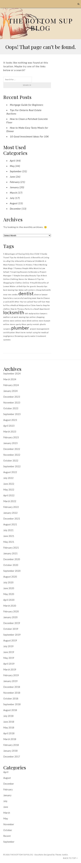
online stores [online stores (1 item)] (9, 324)
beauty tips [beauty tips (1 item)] (42, 286)
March (13, 192)
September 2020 (12, 570)
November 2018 (11, 692)
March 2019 (9, 669)
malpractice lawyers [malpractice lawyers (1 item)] (38, 313)
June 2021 (8, 536)
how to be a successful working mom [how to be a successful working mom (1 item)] (19, 298)
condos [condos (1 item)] (15, 294)
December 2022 (11, 448)
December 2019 (11, 623)
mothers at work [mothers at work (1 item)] (10, 317)
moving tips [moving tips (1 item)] (24, 317)
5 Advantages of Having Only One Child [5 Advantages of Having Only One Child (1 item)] (21, 254)
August (14, 203)
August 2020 (10, 576)
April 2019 (8, 663)
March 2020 (9, 605)
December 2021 (11, 518)
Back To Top (70, 858)
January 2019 (10, 681)
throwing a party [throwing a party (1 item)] (22, 336)
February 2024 (11, 385)
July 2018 (8, 715)
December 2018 (11, 686)
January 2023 (10, 443)
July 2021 (8, 530)
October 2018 (10, 698)
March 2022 (9, 501)
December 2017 (11, 756)
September (16, 171)
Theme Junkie (61, 854)
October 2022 (10, 460)
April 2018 (8, 733)
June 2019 (8, 652)
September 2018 (12, 704)
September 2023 (12, 414)
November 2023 (11, 402)
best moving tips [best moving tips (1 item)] (10, 290)
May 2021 (8, 541)
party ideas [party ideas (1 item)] (21, 324)
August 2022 (10, 472)
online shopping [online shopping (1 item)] (37, 317)
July (12, 198)
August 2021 (10, 524)
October (7, 830)
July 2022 (8, 478)
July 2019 (8, 646)
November (8, 824)
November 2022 (11, 454)
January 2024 (10, 390)
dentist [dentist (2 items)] (26, 293)
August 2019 (10, 640)
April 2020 (8, 599)
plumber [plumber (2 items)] (20, 327)
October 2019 (10, 628)
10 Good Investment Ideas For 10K (29, 136)
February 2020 (11, 611)
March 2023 (9, 431)
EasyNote (39, 854)
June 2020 (8, 588)
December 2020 (11, 559)
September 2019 (12, 634)
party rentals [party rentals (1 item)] (33, 324)
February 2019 (11, 675)
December (15, 208)
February (15, 182)
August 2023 (10, 419)
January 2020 (10, 617)
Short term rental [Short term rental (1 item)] (24, 332)
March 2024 (9, 379)
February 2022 (11, 507)
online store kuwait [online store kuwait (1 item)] (41, 321)
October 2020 (10, 565)
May (12, 166)
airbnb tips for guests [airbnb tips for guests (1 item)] (26, 286)
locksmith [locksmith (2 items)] (13, 312)
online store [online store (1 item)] (9, 321)
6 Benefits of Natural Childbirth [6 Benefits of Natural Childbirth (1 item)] (29, 261)
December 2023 (11, 396)
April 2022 (8, 495)
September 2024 (12, 373)
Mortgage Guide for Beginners (26, 104)
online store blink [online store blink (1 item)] (23, 321)
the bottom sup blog (21, 855)
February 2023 (11, 437)
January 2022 (10, 512)
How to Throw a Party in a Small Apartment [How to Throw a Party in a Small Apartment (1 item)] (30, 309)
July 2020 (8, 582)
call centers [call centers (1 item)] (29, 290)
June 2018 (8, 721)
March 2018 (9, 739)
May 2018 (8, 727)
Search (27, 85)
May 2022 (8, 489)
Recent (7, 835)
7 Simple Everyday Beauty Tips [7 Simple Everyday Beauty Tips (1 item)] (26, 275)
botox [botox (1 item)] (21, 290)
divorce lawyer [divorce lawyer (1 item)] (41, 294)
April (12, 160)
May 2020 (8, 594)
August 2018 (10, 710)
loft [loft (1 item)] (26, 313)
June (12, 176)
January (14, 187)
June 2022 (8, 483)
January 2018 (10, 750)
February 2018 (11, 744)
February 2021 (11, 547)
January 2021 (10, 553)
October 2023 (10, 408)
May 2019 (8, 657)
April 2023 (8, 425)
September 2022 (12, 466)
